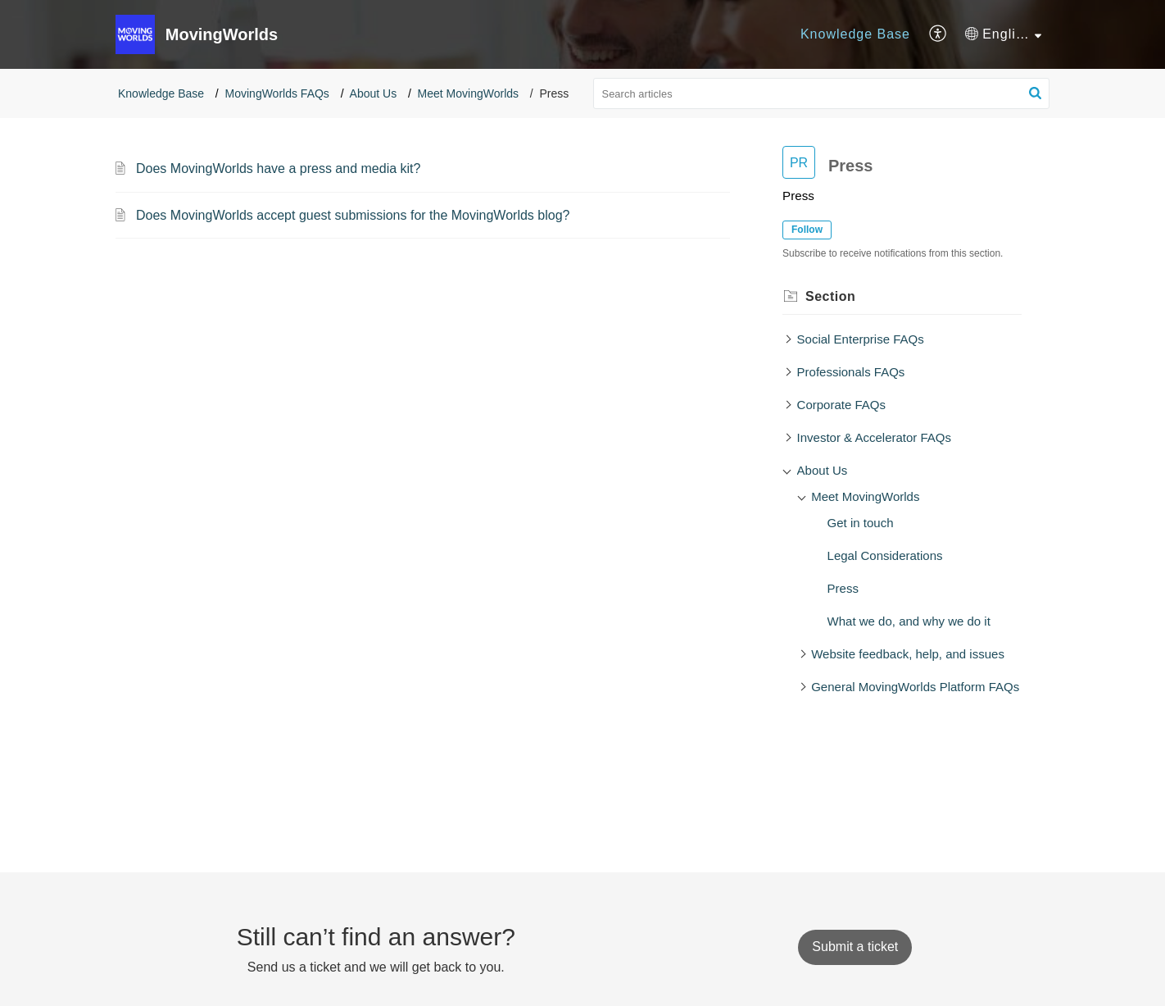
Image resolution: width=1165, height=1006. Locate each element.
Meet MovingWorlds (468, 93)
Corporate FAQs (841, 405)
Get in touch (860, 523)
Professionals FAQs (851, 372)
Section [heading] (830, 296)
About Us (373, 93)
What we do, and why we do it (908, 621)
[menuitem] (855, 34)
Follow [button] (807, 229)
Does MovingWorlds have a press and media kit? (278, 168)
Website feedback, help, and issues (907, 654)
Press (843, 588)
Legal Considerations (885, 555)
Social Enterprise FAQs (860, 339)
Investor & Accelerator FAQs (874, 437)
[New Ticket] (855, 947)
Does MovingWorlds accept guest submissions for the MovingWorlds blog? (352, 215)
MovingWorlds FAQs (277, 93)
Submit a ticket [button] (855, 947)
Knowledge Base (855, 34)
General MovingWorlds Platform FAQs (915, 687)
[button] (938, 34)
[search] (821, 93)
